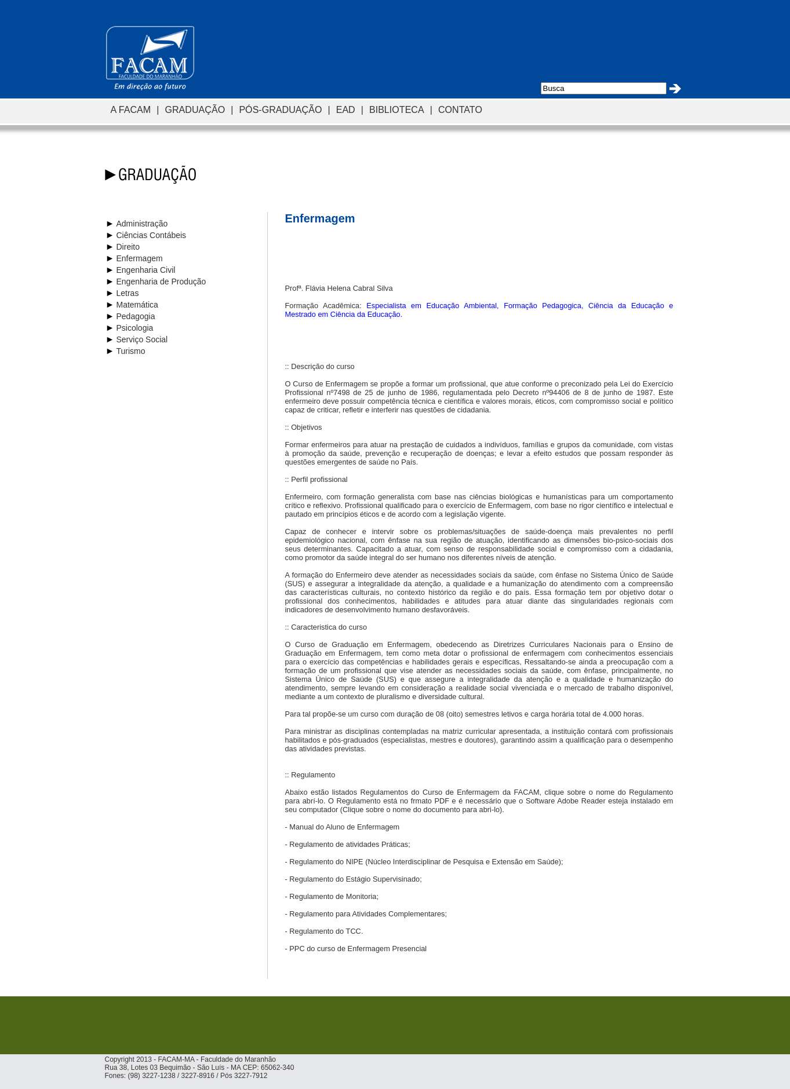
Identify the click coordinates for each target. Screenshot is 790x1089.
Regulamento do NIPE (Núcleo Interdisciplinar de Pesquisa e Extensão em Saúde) (425, 861)
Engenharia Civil (146, 270)
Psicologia (135, 327)
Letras (128, 293)
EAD (345, 109)
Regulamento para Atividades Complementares (367, 913)
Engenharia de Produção (161, 281)
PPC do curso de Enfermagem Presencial (358, 948)
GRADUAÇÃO (195, 109)
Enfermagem (140, 258)
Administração (142, 223)
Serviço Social (142, 339)
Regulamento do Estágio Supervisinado (354, 879)
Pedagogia (136, 316)
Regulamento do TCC (325, 931)
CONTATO (460, 109)
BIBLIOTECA (396, 109)
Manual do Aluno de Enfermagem (344, 827)
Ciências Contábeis (152, 235)
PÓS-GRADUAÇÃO (280, 109)
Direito (128, 246)
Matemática (137, 304)
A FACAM (131, 109)
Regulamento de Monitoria (332, 896)
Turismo (131, 351)
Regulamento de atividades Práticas (348, 844)
